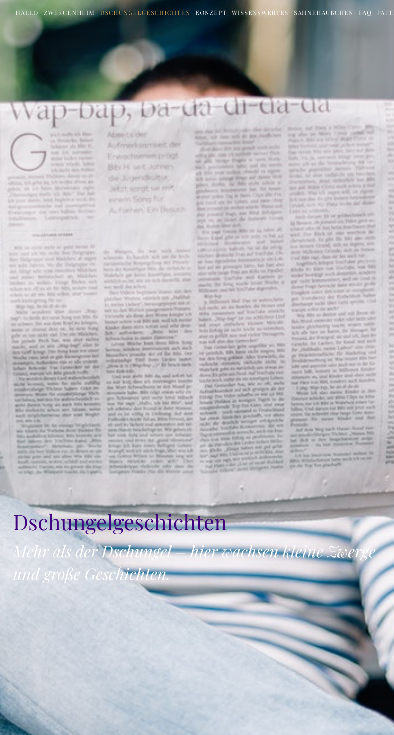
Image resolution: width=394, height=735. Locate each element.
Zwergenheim (69, 13)
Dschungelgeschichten (145, 13)
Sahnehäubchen (324, 13)
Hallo (27, 13)
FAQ (365, 13)
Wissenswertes (260, 13)
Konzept (211, 13)
